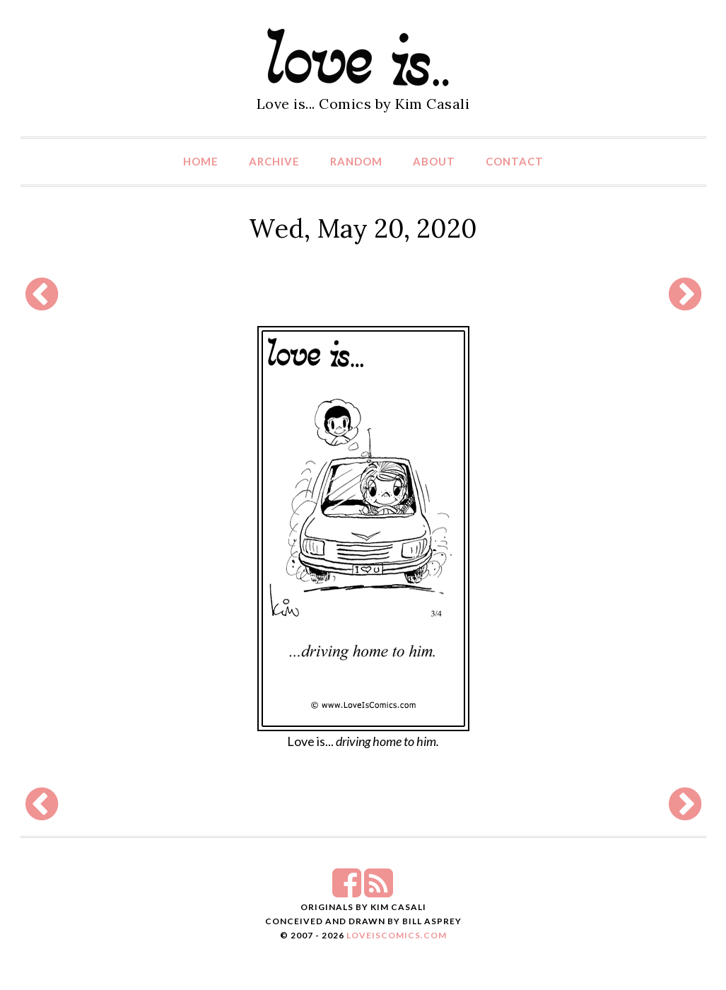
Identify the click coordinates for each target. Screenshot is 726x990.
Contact (515, 161)
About (434, 161)
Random (356, 161)
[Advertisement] (363, 294)
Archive (274, 161)
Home (200, 161)
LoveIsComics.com (396, 935)
